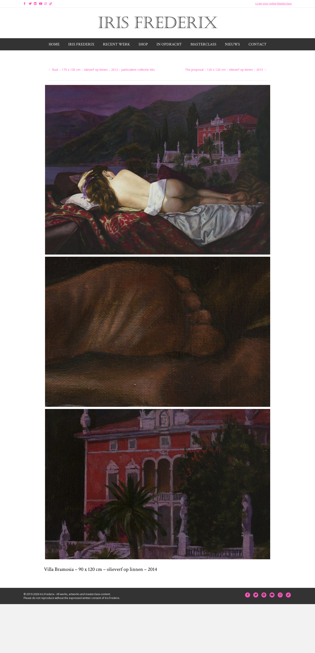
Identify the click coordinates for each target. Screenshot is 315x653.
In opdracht (169, 44)
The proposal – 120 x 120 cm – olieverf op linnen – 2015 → (226, 70)
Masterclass (203, 44)
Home (54, 44)
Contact (258, 44)
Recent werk (116, 44)
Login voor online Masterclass (273, 3)
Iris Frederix (81, 44)
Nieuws (232, 44)
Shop (143, 44)
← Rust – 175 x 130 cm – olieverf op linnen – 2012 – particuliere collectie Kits (101, 70)
